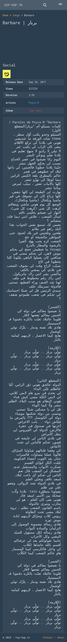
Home (5, 15)
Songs (16, 15)
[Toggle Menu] (63, 4)
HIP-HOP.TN (13, 5)
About (60, 637)
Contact (48, 637)
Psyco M (34, 102)
